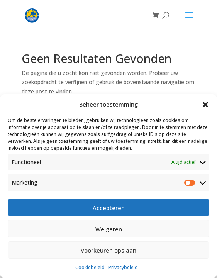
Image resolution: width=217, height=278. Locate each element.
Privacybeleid (123, 267)
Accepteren (109, 208)
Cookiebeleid (90, 267)
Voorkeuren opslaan (108, 250)
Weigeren (108, 229)
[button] (205, 104)
